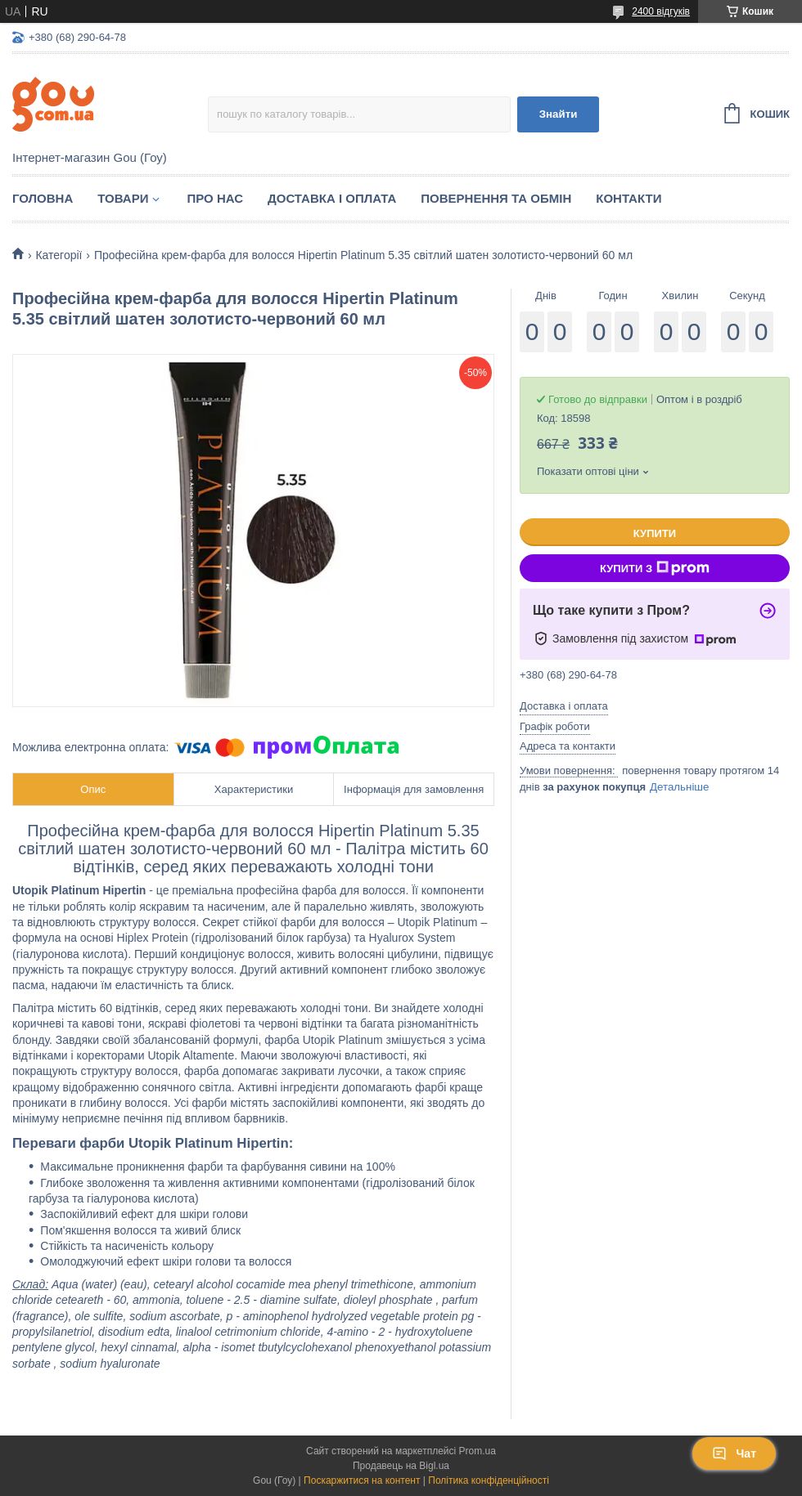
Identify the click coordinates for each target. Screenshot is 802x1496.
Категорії (58, 255)
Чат (734, 1453)
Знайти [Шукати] (558, 114)
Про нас (215, 198)
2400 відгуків (661, 11)
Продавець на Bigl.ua (401, 1465)
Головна (42, 198)
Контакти (628, 198)
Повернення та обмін (496, 198)
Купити (654, 533)
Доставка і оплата (332, 198)
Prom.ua (477, 1451)
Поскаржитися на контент (362, 1480)
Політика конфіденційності (488, 1480)
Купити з (655, 568)
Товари (122, 198)
